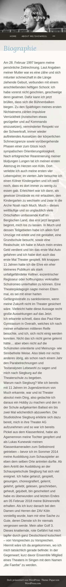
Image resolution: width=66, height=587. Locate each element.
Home (13, 36)
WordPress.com (33, 583)
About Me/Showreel (34, 36)
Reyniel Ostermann (33, 15)
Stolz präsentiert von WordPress (23, 580)
